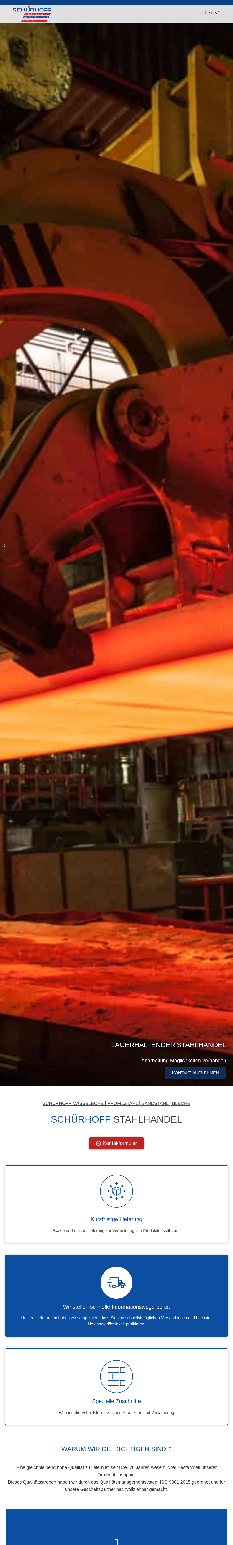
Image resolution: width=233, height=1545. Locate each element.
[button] (4, 545)
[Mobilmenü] (212, 13)
